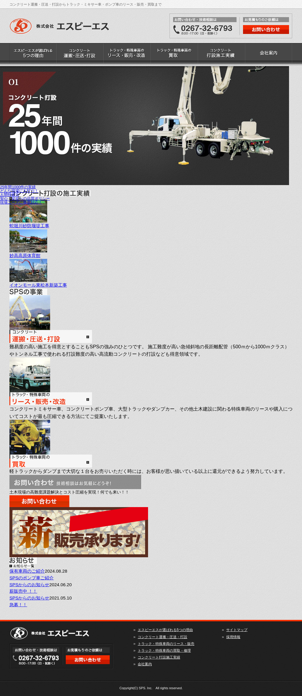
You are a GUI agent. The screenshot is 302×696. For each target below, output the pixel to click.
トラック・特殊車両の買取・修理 (174, 54)
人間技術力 (9, 194)
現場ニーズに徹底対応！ (21, 202)
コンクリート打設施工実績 (221, 54)
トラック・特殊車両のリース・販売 (127, 54)
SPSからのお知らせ (29, 584)
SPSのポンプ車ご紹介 (31, 577)
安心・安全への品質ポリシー (25, 198)
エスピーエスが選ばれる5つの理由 (33, 54)
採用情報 (233, 637)
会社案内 (269, 54)
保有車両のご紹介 (27, 571)
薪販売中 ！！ (23, 591)
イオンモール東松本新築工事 (38, 284)
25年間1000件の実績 (18, 187)
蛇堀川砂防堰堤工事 (29, 225)
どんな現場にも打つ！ (19, 191)
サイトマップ (236, 630)
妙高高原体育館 (24, 255)
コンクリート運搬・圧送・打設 (80, 54)
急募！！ (18, 604)
